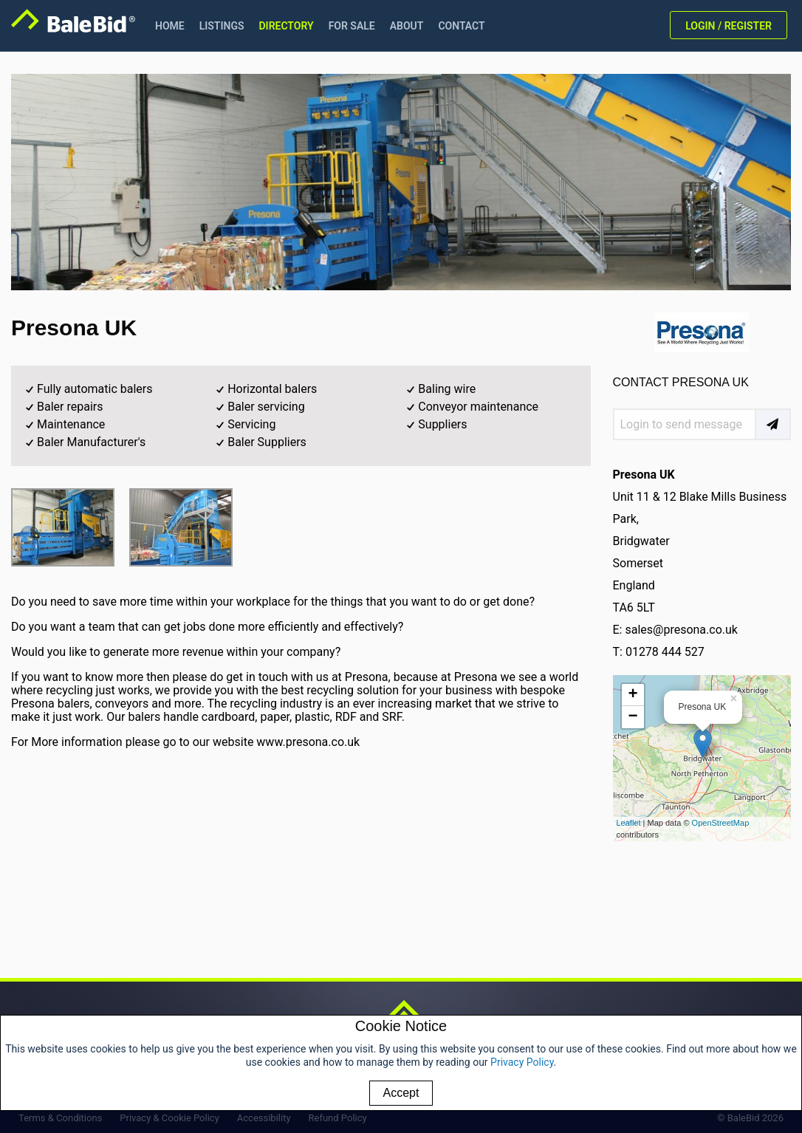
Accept (401, 1092)
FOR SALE (352, 26)
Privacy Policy (521, 1062)
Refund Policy (338, 1117)
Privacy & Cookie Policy (169, 1117)
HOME (170, 26)
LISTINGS (221, 26)
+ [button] (632, 695)
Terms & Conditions (60, 1117)
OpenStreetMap (721, 822)
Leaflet (629, 822)
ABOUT (407, 26)
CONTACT (461, 26)
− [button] (632, 717)
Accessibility (264, 1117)
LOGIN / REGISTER (728, 26)
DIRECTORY (285, 26)
